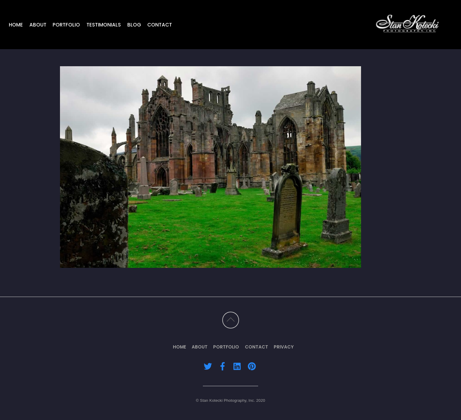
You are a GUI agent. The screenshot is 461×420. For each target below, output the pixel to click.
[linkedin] (237, 366)
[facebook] (222, 366)
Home (16, 24)
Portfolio (66, 24)
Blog (134, 24)
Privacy (284, 347)
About (37, 24)
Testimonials (103, 24)
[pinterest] (252, 366)
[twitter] (208, 366)
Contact (159, 24)
